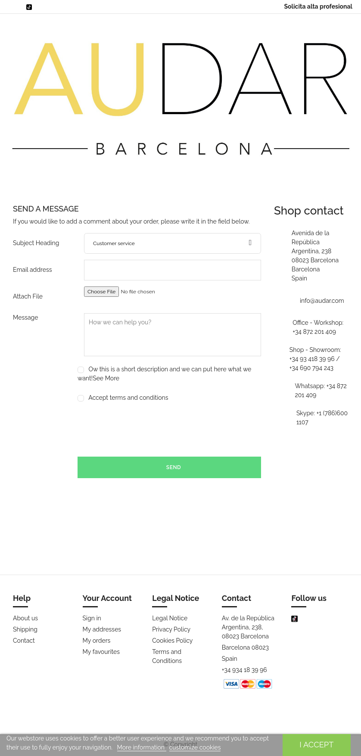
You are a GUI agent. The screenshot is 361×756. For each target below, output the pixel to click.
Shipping (25, 629)
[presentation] (143, 429)
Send (169, 467)
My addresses (102, 629)
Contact (24, 640)
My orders (97, 640)
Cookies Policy (172, 640)
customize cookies (195, 747)
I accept (316, 744)
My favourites (101, 651)
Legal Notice (169, 618)
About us (25, 618)
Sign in (92, 618)
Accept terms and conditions (128, 397)
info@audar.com (322, 300)
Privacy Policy (171, 629)
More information (141, 747)
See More (106, 378)
